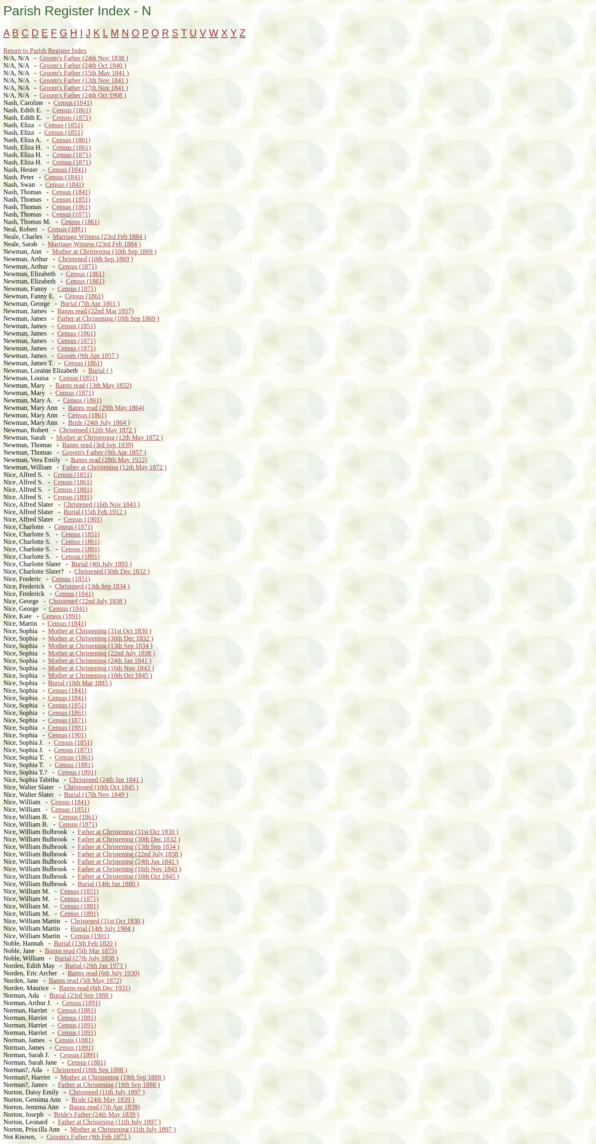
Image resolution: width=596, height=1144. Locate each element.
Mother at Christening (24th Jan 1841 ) (99, 660)
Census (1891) (72, 496)
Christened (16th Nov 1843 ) (102, 504)
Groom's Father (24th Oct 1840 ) (83, 65)
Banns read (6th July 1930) (103, 973)
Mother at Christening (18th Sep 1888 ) (112, 1077)
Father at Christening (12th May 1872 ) (114, 467)
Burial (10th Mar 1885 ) (80, 682)
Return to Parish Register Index (45, 50)
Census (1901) (83, 519)
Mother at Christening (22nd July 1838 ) (101, 653)
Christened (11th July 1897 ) (107, 1092)
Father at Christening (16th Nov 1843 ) (129, 868)
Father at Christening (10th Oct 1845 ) (128, 876)
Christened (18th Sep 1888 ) (90, 1069)
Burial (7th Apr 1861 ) (90, 303)
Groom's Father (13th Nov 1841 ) (84, 80)
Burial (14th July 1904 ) (103, 928)
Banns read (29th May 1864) (106, 407)
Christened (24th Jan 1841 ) (106, 779)
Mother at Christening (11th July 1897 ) (123, 1129)
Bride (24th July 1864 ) (99, 422)
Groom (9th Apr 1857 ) (87, 355)
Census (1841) (72, 102)
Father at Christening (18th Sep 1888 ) (109, 1084)
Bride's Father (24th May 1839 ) (96, 1114)
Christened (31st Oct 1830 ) (107, 921)
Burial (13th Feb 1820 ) (85, 943)
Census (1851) (63, 125)
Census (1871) (72, 117)
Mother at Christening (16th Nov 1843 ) (101, 668)
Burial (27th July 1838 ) (86, 958)
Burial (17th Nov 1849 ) (96, 794)
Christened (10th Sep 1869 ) (95, 258)
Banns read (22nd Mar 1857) (95, 311)
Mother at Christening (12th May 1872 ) (109, 437)
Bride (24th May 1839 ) (102, 1099)
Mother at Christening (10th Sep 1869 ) (104, 251)
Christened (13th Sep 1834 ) (92, 586)
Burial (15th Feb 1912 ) (95, 511)
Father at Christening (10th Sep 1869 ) (108, 318)
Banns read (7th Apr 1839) (104, 1107)
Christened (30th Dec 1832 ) (112, 571)
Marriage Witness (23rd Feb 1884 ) (99, 236)
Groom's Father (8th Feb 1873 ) (88, 1136)
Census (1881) (67, 229)
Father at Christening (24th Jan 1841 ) (127, 861)
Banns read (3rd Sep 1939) (97, 444)
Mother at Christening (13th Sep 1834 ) (100, 645)
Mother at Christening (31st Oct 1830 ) (99, 630)
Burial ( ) (100, 370)
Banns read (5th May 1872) (85, 980)
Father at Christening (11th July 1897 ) (109, 1121)
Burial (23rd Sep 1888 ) (81, 995)
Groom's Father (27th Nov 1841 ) (84, 87)
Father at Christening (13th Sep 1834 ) (128, 846)
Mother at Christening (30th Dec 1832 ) (100, 638)
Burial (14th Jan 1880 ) (108, 883)
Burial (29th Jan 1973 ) (95, 965)
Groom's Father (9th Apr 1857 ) (104, 452)
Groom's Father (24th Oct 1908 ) (83, 95)
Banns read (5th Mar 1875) (81, 950)
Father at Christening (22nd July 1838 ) (129, 854)
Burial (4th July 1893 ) (101, 563)
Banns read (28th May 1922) (109, 459)
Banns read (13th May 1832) (93, 385)
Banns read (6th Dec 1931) (94, 987)
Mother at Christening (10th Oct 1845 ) (100, 675)
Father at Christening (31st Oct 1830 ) (127, 831)
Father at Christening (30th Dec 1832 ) (128, 839)
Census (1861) (72, 110)
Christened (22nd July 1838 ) (87, 601)
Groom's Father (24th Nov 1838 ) (84, 58)
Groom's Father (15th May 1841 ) (84, 72)
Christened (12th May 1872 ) (97, 430)
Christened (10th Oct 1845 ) (101, 787)
